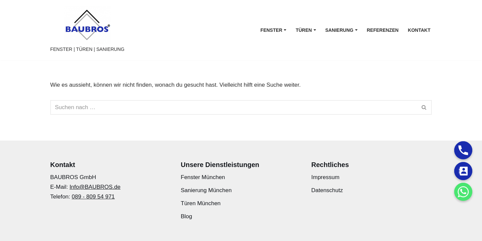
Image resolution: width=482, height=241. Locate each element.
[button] (285, 30)
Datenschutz (327, 190)
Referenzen (383, 30)
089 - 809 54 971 (93, 196)
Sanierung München (206, 190)
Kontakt (419, 30)
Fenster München (203, 177)
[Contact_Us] (463, 171)
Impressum (325, 177)
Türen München (201, 203)
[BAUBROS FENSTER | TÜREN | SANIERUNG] (87, 30)
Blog (186, 216)
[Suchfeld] (233, 107)
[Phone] (463, 150)
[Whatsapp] (463, 192)
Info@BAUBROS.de (95, 187)
